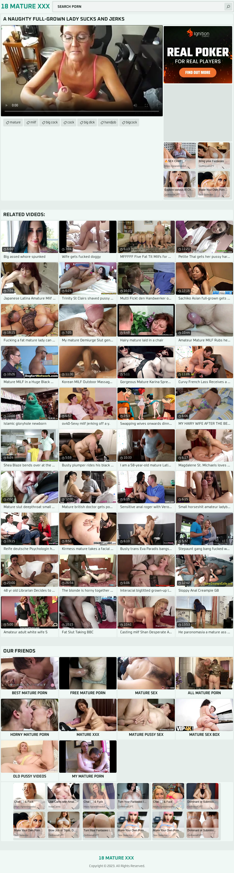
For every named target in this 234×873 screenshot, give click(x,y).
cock (70, 122)
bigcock (131, 122)
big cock (52, 122)
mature (15, 122)
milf (33, 122)
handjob (110, 122)
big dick (89, 122)
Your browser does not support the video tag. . (82, 70)
